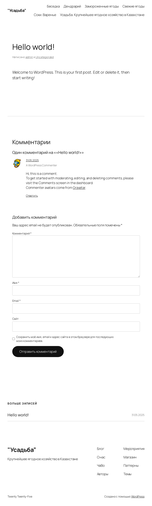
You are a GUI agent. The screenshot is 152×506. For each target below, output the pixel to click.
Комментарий (22, 233)
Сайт (15, 319)
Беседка (53, 6)
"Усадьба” (17, 10)
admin (29, 57)
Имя (15, 283)
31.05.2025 (32, 160)
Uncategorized (45, 57)
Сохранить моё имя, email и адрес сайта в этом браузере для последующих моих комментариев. (65, 339)
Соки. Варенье (45, 14)
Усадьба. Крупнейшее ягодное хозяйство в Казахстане (102, 14)
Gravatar (79, 187)
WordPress (137, 496)
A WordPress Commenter (41, 165)
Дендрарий (72, 6)
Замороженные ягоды (102, 6)
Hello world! (18, 415)
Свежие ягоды (133, 6)
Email (16, 301)
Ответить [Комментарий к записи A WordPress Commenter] (32, 196)
